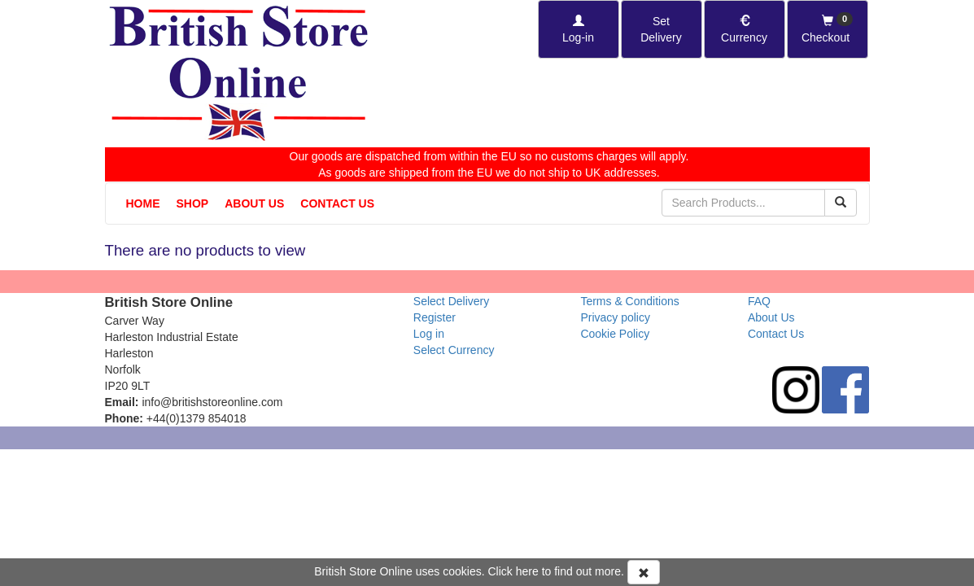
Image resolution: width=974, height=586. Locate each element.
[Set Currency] (744, 29)
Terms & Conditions (629, 301)
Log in (428, 333)
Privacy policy (615, 317)
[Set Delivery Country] (661, 29)
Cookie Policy (614, 333)
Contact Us (337, 203)
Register (434, 317)
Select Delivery (451, 301)
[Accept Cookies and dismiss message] (643, 572)
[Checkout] (827, 29)
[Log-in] (578, 29)
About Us (254, 203)
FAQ (759, 301)
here (527, 571)
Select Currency (454, 349)
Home (143, 203)
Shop (193, 203)
